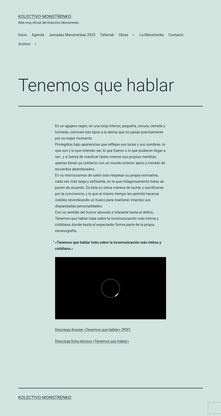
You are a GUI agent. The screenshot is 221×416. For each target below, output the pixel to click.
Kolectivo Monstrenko (44, 16)
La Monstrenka (152, 35)
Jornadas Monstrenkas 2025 (72, 35)
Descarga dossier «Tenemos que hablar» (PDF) (93, 329)
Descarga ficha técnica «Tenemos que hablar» (92, 341)
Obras (123, 35)
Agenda (38, 35)
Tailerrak (107, 35)
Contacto (176, 35)
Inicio (22, 35)
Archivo (24, 44)
